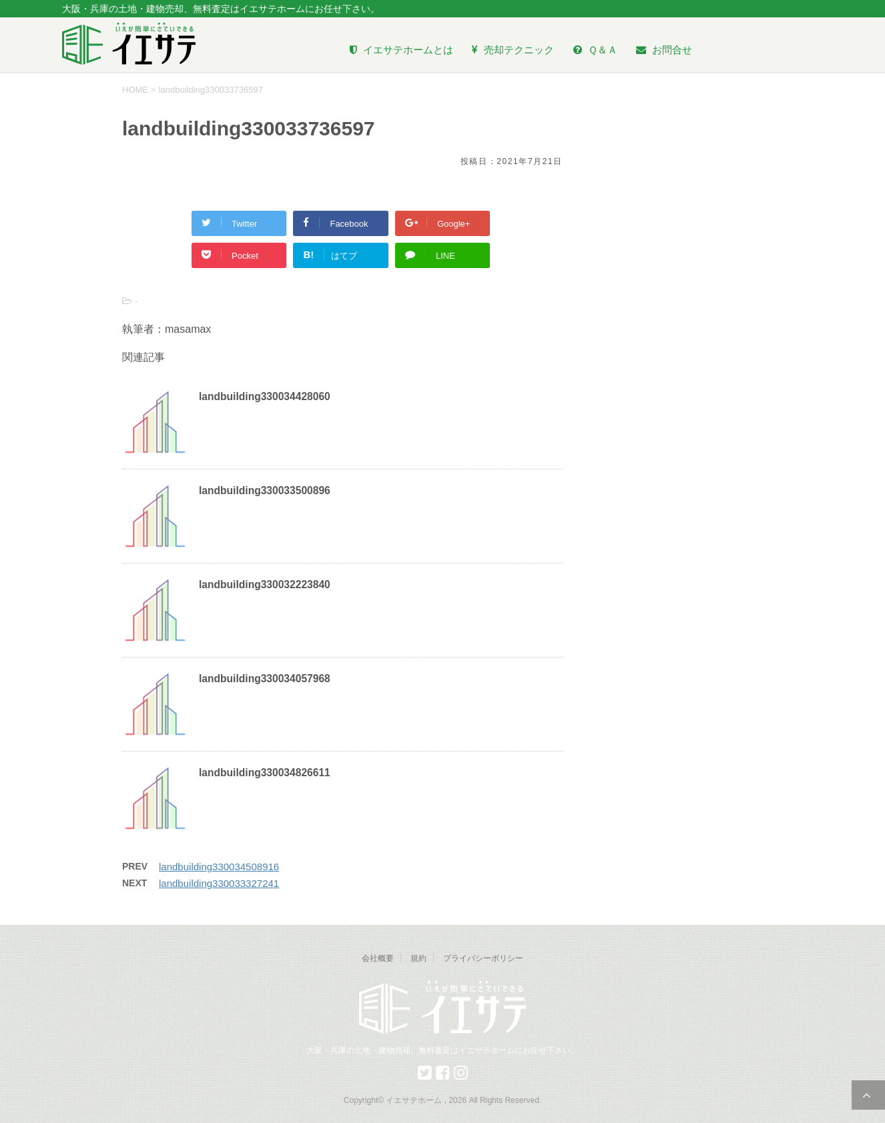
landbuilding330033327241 (219, 883)
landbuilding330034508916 (219, 866)
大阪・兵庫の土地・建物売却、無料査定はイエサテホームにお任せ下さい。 (442, 1050)
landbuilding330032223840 (264, 584)
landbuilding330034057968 (264, 678)
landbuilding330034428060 (264, 396)
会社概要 (378, 958)
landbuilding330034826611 (264, 772)
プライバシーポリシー (483, 958)
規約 (418, 958)
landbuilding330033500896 (264, 490)
